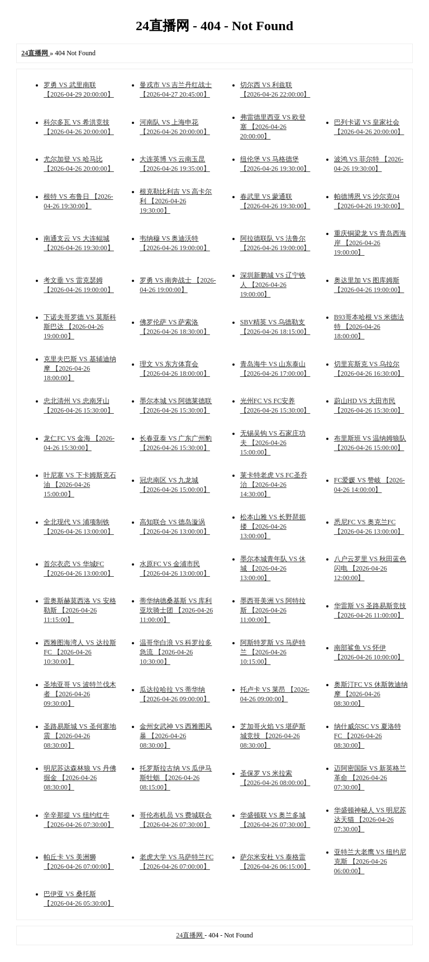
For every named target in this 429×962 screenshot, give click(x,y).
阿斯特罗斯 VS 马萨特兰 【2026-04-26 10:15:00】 (273, 652)
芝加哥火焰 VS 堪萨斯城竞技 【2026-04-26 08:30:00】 (273, 735)
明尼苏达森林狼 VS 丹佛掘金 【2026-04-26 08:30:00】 (80, 777)
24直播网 (190, 935)
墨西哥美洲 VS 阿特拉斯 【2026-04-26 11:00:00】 (273, 610)
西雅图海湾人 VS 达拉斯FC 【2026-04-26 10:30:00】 (80, 652)
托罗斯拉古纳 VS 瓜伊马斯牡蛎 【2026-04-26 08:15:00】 (176, 777)
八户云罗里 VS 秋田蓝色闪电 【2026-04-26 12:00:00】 (370, 568)
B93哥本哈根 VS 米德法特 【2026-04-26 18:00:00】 (369, 326)
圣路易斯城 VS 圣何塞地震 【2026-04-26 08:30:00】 (80, 735)
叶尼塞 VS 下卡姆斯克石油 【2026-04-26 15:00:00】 (80, 484)
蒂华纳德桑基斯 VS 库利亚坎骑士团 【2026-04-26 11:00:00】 (176, 610)
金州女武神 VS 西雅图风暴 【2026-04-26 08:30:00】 (176, 735)
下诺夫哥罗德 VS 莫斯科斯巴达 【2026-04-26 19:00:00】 (80, 326)
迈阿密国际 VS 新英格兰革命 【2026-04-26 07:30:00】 (370, 777)
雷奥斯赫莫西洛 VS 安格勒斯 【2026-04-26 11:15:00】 (80, 610)
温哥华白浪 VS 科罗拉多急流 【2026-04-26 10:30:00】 (176, 652)
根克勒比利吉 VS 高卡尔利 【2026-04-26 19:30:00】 (176, 201)
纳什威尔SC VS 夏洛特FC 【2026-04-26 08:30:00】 (367, 735)
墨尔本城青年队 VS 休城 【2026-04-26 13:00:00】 (273, 568)
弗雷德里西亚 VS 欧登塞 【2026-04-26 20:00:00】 (273, 126)
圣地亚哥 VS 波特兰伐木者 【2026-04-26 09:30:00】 (80, 694)
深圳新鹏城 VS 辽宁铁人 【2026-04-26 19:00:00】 (273, 284)
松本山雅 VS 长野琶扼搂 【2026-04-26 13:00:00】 (273, 526)
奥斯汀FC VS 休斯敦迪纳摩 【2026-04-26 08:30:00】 (371, 694)
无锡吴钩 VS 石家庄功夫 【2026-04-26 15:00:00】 (273, 442)
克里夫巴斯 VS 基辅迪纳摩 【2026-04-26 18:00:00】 (80, 368)
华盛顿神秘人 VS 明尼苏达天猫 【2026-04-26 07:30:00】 (370, 819)
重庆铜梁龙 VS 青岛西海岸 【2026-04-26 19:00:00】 (370, 242)
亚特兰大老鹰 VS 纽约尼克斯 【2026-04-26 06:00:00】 (370, 861)
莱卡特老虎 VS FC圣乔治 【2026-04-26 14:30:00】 (273, 484)
